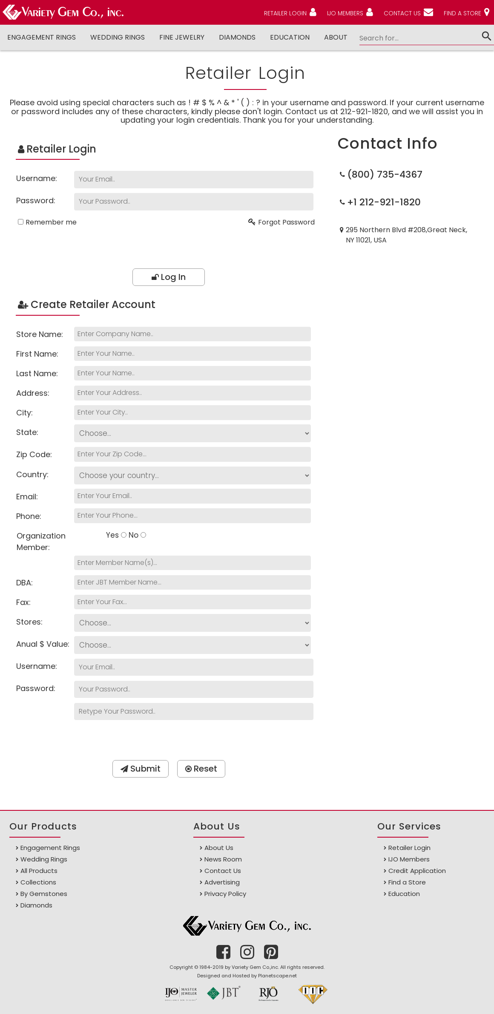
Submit (141, 769)
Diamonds (36, 905)
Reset (201, 769)
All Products (38, 870)
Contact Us (222, 870)
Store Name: (39, 334)
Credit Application (417, 870)
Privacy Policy (225, 893)
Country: (32, 474)
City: (24, 412)
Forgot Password (286, 222)
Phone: (28, 516)
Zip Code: (34, 454)
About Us (218, 847)
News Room (223, 859)
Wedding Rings (115, 37)
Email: (27, 496)
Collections (38, 882)
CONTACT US (402, 13)
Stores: (29, 621)
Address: (32, 393)
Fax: (23, 602)
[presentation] (172, 247)
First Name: (37, 354)
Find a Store (407, 882)
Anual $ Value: (42, 644)
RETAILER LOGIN (283, 13)
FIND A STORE (462, 13)
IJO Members (409, 859)
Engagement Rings (41, 37)
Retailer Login (409, 847)
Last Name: (37, 373)
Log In (169, 277)
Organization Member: (41, 541)
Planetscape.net (277, 975)
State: (27, 432)
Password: (35, 200)
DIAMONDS (232, 37)
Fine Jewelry (178, 37)
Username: (36, 178)
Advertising (222, 882)
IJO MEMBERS (344, 13)
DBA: (24, 582)
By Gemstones (43, 893)
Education (284, 37)
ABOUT (330, 37)
